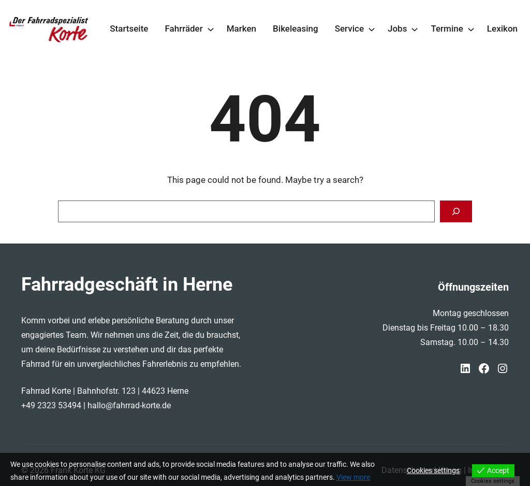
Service (349, 28)
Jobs (397, 28)
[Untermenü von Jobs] (414, 29)
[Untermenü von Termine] (471, 29)
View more (353, 477)
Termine (447, 28)
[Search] (456, 212)
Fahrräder (183, 28)
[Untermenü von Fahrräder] (210, 29)
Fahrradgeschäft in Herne (126, 284)
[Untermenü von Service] (371, 29)
